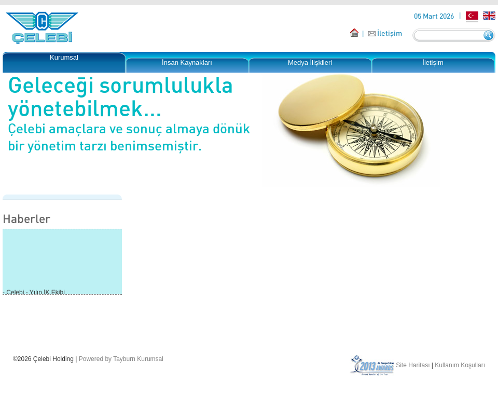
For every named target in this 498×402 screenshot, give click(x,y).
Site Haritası (413, 365)
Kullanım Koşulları (460, 365)
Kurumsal (64, 57)
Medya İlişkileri (310, 62)
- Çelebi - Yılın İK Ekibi (34, 293)
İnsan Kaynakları (187, 62)
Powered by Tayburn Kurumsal (121, 359)
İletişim (389, 33)
